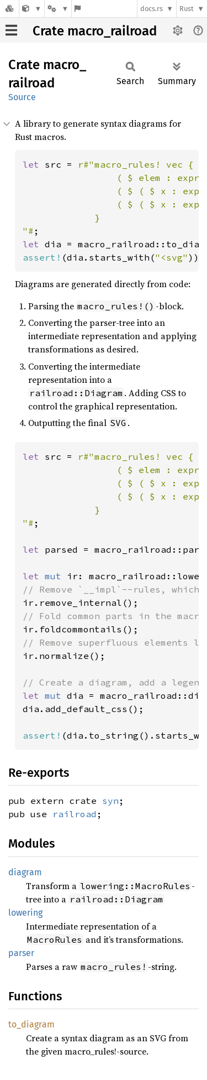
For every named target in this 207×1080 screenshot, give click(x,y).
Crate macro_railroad (95, 31)
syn (110, 800)
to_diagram (31, 1024)
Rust (186, 8)
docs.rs (151, 8)
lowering (25, 912)
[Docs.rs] (9, 8)
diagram (25, 872)
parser (21, 953)
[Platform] (58, 8)
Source (22, 97)
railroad (74, 813)
